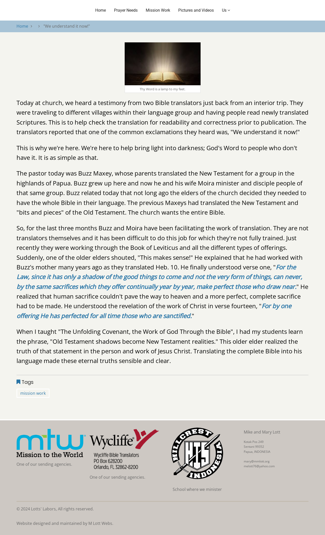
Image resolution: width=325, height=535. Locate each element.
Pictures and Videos (196, 10)
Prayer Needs (126, 10)
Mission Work (158, 10)
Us (226, 10)
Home (100, 10)
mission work (33, 393)
